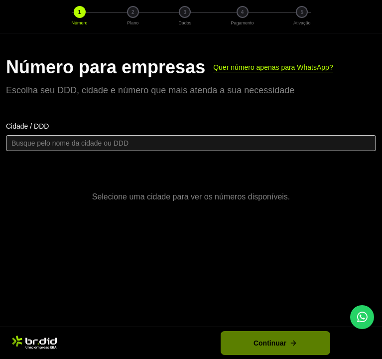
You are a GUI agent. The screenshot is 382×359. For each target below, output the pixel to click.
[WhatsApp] (362, 317)
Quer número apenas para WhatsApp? (273, 67)
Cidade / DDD (27, 126)
